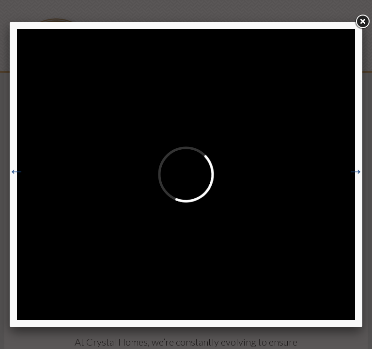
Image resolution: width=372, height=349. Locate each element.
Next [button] (355, 171)
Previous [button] (16, 171)
